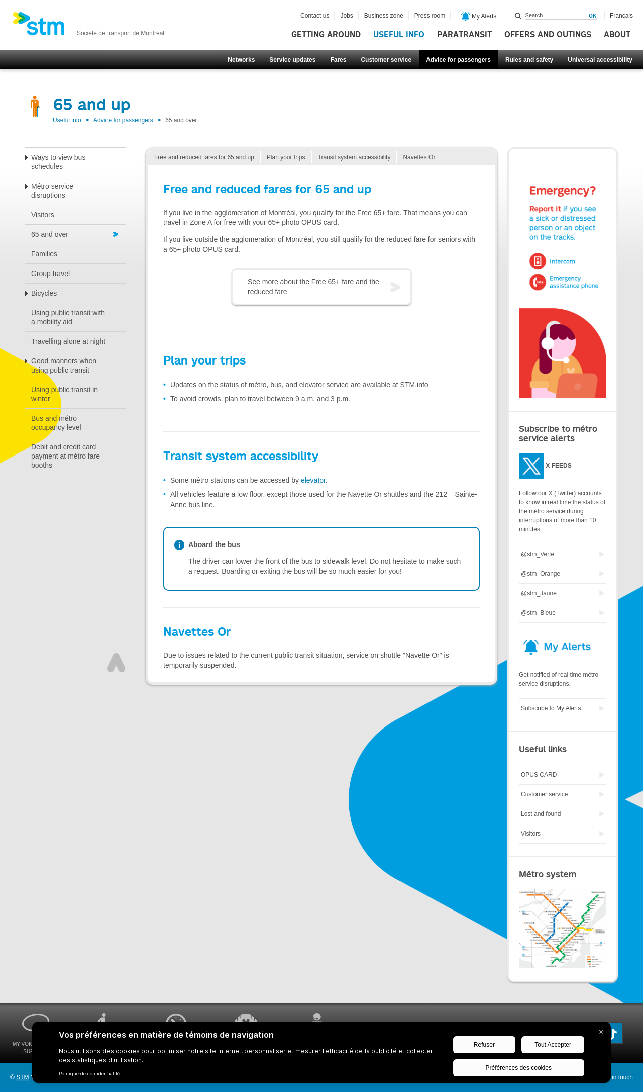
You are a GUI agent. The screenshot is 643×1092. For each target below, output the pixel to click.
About (617, 34)
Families (44, 254)
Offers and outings (547, 34)
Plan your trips (286, 157)
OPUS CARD (539, 774)
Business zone (383, 15)
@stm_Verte (537, 554)
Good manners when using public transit (63, 365)
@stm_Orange (540, 573)
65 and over (49, 234)
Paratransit (464, 34)
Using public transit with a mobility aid (68, 317)
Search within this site (518, 16)
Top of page (116, 662)
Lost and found (541, 813)
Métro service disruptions (52, 190)
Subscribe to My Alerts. (552, 708)
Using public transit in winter (64, 394)
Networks (241, 59)
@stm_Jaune (539, 593)
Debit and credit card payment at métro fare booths (65, 456)
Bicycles (44, 293)
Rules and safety (529, 59)
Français (621, 15)
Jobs (346, 15)
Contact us (314, 15)
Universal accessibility (600, 59)
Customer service (386, 59)
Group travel (50, 273)
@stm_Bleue (538, 612)
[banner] (88, 27)
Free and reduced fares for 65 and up (204, 157)
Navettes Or (419, 157)
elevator (313, 480)
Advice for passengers (458, 59)
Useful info (398, 34)
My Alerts (479, 16)
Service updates (292, 59)
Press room (429, 15)
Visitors (42, 215)
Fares (338, 59)
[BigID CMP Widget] (321, 1055)
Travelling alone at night (68, 341)
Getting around (326, 34)
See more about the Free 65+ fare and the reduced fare (313, 287)
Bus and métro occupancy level (56, 422)
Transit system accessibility (354, 157)
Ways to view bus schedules (58, 161)
